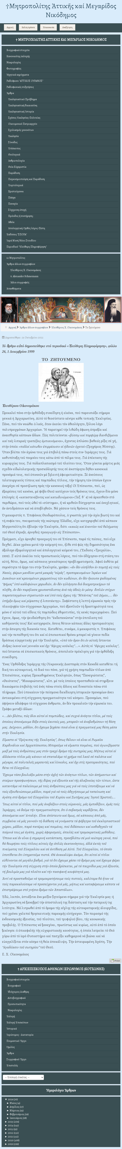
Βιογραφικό (14, 985)
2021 (9, 1136)
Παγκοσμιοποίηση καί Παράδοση (26, 179)
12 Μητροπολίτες (16, 258)
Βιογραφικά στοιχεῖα (18, 50)
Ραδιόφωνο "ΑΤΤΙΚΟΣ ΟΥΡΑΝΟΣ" (25, 81)
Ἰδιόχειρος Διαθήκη (18, 992)
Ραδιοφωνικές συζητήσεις (20, 87)
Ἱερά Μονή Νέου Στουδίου (21, 240)
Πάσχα (11, 197)
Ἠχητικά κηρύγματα (18, 75)
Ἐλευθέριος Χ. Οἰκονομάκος (25, 270)
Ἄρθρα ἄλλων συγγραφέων (21, 264)
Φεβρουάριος (15, 1114)
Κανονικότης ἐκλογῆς (18, 56)
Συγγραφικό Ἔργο (16, 1059)
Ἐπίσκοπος (14, 148)
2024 (9, 1125)
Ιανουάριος (14, 1118)
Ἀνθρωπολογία (16, 160)
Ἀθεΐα (10, 222)
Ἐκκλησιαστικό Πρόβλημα (22, 99)
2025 (9, 1121)
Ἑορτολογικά (15, 185)
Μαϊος (12, 1103)
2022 (9, 1133)
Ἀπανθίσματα (14, 288)
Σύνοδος (12, 142)
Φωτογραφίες (14, 68)
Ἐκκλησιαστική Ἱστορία (20, 111)
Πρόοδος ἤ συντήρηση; (20, 216)
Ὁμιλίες (11, 1047)
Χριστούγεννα (15, 191)
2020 (9, 1140)
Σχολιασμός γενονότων (20, 130)
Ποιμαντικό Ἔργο (16, 1041)
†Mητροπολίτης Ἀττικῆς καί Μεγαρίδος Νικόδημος (61, 10)
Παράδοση (13, 173)
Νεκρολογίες (14, 62)
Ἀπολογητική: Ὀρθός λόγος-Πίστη (26, 228)
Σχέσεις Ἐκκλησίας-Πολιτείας (23, 117)
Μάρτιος (13, 1110)
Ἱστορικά (12, 1028)
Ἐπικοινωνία (48, 27)
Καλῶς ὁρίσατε (28, 27)
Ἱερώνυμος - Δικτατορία (20, 1035)
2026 (9, 1099)
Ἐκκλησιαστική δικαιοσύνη (22, 105)
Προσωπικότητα (16, 1004)
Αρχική (10, 27)
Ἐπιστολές (12, 1065)
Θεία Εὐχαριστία (16, 167)
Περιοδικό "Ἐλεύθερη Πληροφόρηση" (27, 246)
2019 (9, 1144)
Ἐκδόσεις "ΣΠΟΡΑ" (17, 234)
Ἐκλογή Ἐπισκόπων (17, 1022)
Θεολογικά (13, 154)
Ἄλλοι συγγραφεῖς (19, 282)
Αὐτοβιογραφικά (16, 998)
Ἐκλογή (11, 1016)
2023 (9, 1129)
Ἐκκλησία (13, 136)
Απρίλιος (13, 1107)
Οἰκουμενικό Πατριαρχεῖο (22, 124)
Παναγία (12, 203)
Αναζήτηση (67, 27)
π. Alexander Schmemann (24, 276)
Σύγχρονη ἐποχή (16, 210)
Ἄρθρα (10, 93)
